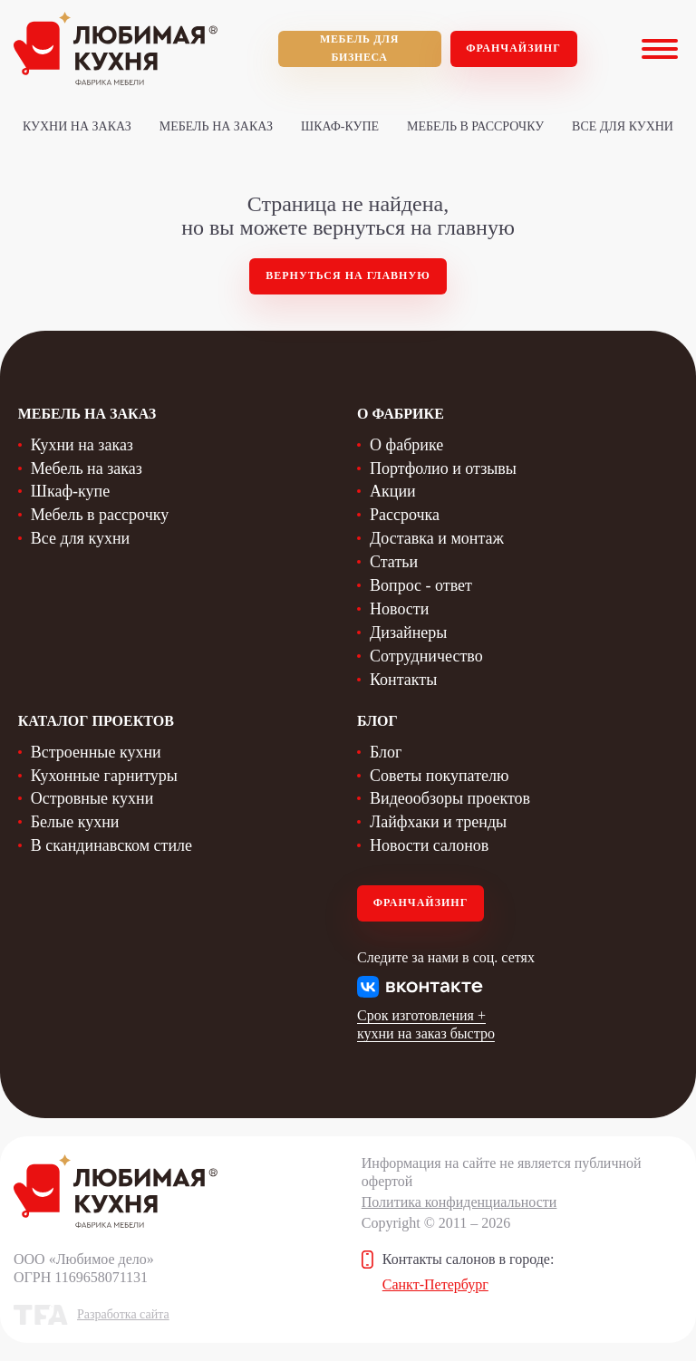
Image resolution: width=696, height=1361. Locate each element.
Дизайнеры (408, 632)
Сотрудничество (426, 656)
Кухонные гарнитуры (104, 776)
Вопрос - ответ (421, 585)
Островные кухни (92, 798)
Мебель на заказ (216, 126)
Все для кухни (622, 126)
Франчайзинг (513, 48)
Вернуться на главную (348, 275)
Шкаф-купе (340, 126)
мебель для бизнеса (359, 48)
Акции (393, 491)
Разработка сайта (123, 1314)
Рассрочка (405, 515)
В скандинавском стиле (111, 845)
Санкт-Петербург (435, 1284)
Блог (385, 752)
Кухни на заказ (77, 126)
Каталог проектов (96, 721)
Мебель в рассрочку (475, 126)
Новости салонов (429, 845)
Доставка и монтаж (437, 538)
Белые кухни (75, 822)
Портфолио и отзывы (443, 468)
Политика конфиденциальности (459, 1202)
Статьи (394, 562)
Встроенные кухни (96, 752)
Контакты (403, 680)
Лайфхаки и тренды (438, 822)
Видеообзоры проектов (450, 798)
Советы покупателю (439, 776)
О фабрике (406, 445)
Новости (399, 609)
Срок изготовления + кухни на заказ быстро (426, 1024)
